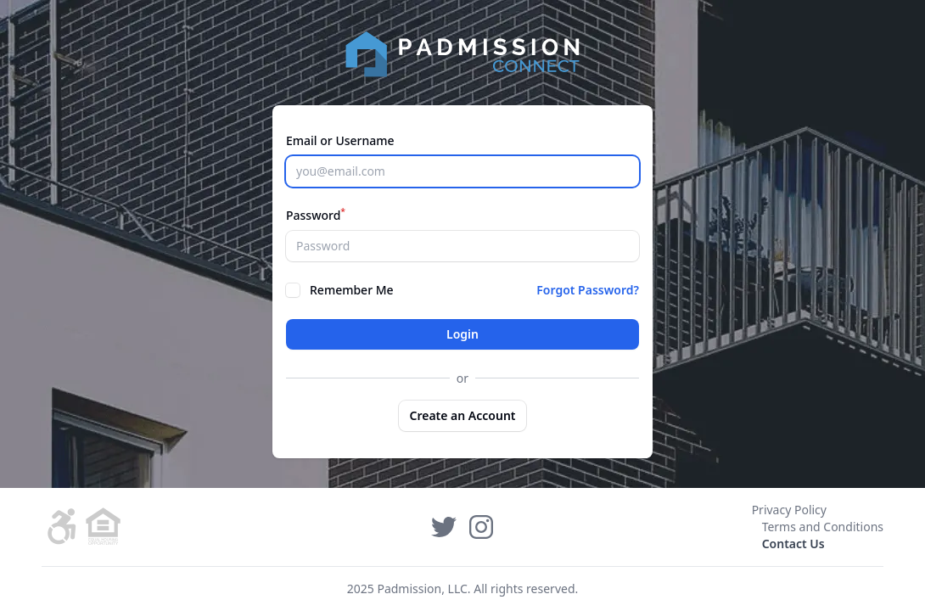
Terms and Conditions (822, 527)
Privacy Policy (789, 510)
